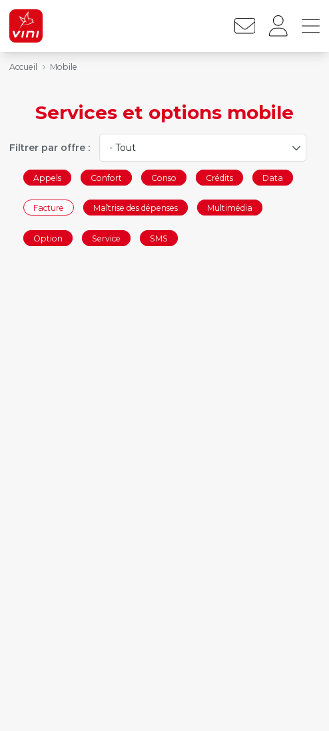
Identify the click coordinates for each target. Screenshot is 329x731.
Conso (163, 177)
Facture (48, 208)
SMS (159, 238)
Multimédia (229, 208)
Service (106, 238)
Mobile (63, 67)
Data (272, 177)
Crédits (219, 177)
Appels (47, 177)
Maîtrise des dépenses (135, 208)
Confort (106, 177)
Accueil (23, 67)
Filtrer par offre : (49, 148)
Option (48, 238)
